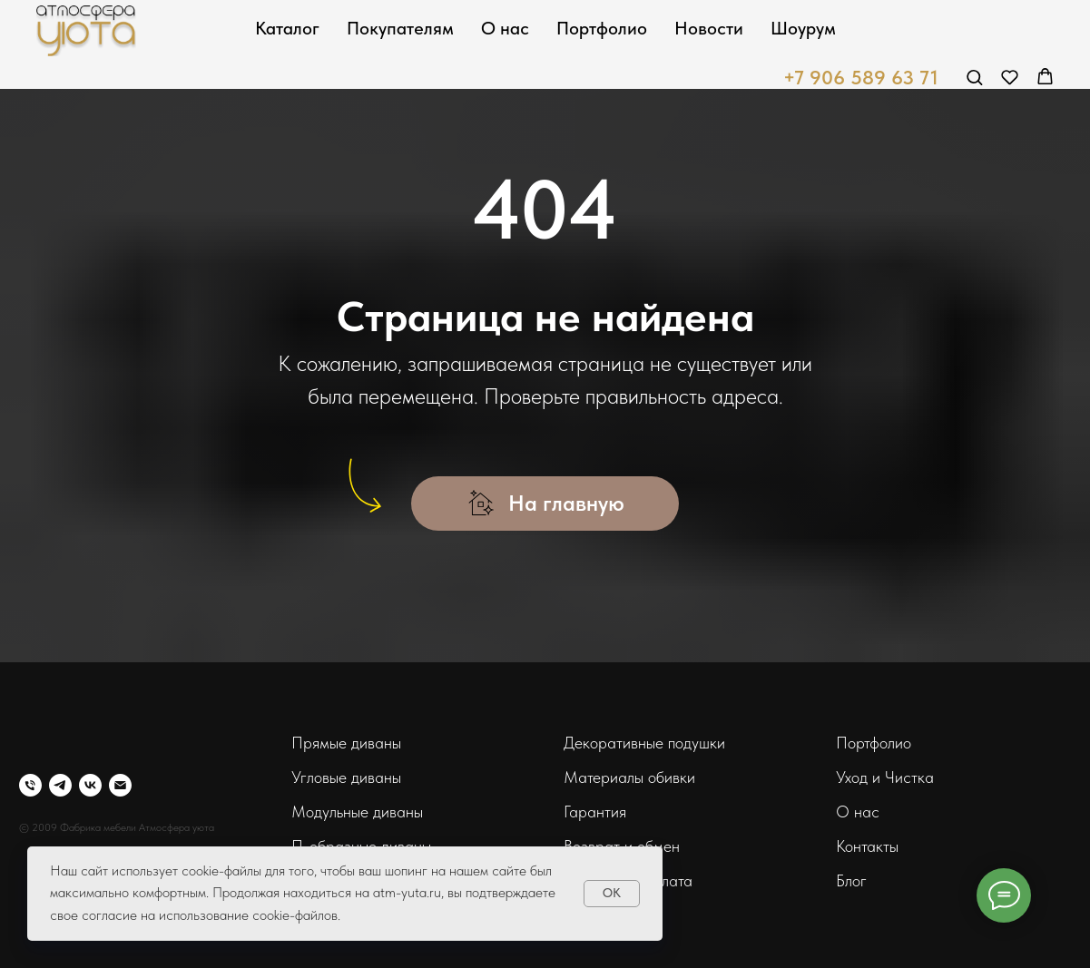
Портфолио (601, 28)
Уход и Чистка (885, 777)
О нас (505, 28)
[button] (974, 76)
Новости (708, 28)
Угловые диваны (346, 777)
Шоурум (803, 28)
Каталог (287, 28)
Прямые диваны (346, 742)
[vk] (90, 785)
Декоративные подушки (644, 742)
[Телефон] (30, 785)
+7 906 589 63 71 (860, 77)
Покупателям (400, 28)
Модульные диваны (357, 811)
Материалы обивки (629, 777)
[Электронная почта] (120, 785)
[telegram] (60, 785)
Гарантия (595, 811)
